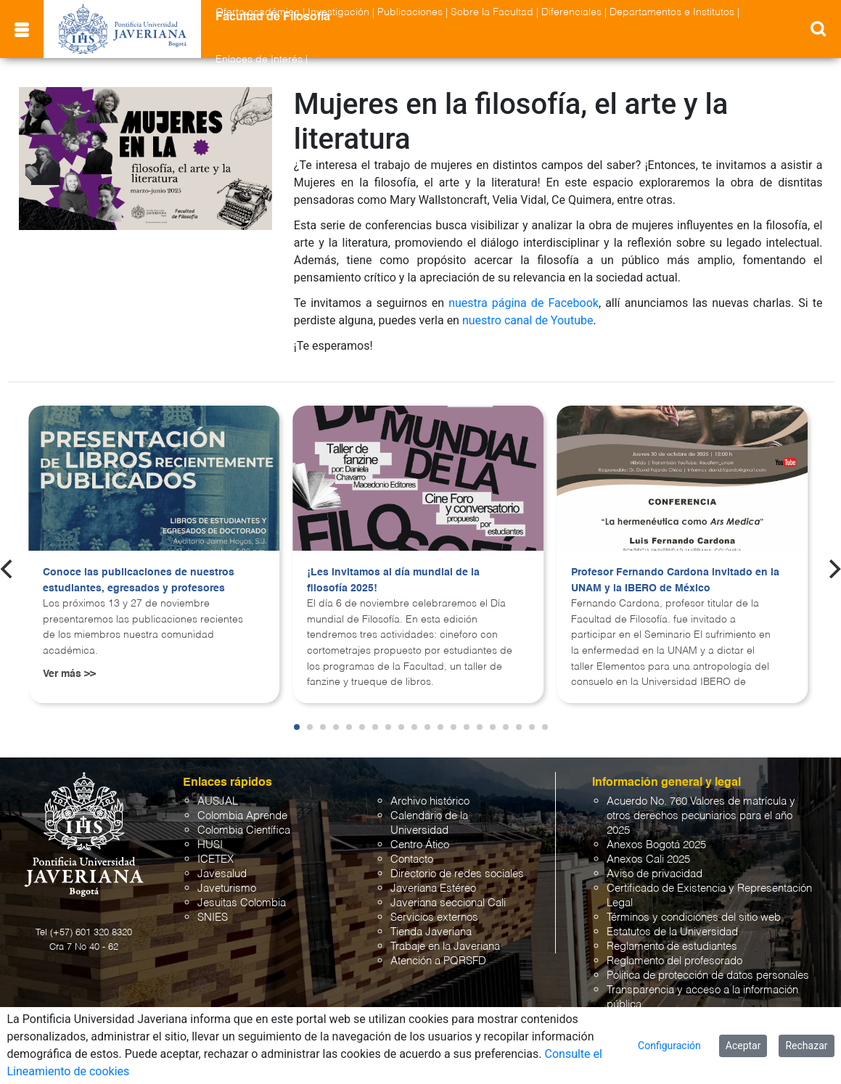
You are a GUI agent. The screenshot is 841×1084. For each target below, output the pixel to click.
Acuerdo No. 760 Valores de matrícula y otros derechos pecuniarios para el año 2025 (701, 816)
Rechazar (806, 1045)
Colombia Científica (243, 830)
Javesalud (222, 874)
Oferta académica (258, 12)
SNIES (212, 917)
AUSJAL (217, 801)
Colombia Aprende (242, 815)
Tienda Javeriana (431, 932)
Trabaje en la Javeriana (445, 946)
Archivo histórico (429, 801)
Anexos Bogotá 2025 (656, 844)
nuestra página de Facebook (523, 303)
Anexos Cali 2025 (648, 859)
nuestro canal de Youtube (528, 320)
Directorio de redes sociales (457, 874)
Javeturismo (226, 888)
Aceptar (743, 1045)
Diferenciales (571, 12)
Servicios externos (434, 917)
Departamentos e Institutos (672, 12)
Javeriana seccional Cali (448, 903)
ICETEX (215, 859)
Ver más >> (69, 674)
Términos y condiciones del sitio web (694, 917)
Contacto (411, 859)
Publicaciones (410, 12)
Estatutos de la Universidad (672, 932)
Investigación (338, 12)
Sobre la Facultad (492, 12)
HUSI (210, 844)
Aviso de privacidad (654, 874)
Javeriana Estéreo (433, 888)
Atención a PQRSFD (438, 961)
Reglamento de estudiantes (672, 946)
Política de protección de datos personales (708, 975)
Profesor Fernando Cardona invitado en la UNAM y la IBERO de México (675, 580)
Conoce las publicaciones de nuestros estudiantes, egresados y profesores (138, 580)
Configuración (669, 1045)
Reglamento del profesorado (674, 961)
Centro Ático (419, 844)
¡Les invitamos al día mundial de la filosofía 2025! (393, 580)
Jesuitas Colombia (241, 903)
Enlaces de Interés (259, 59)
